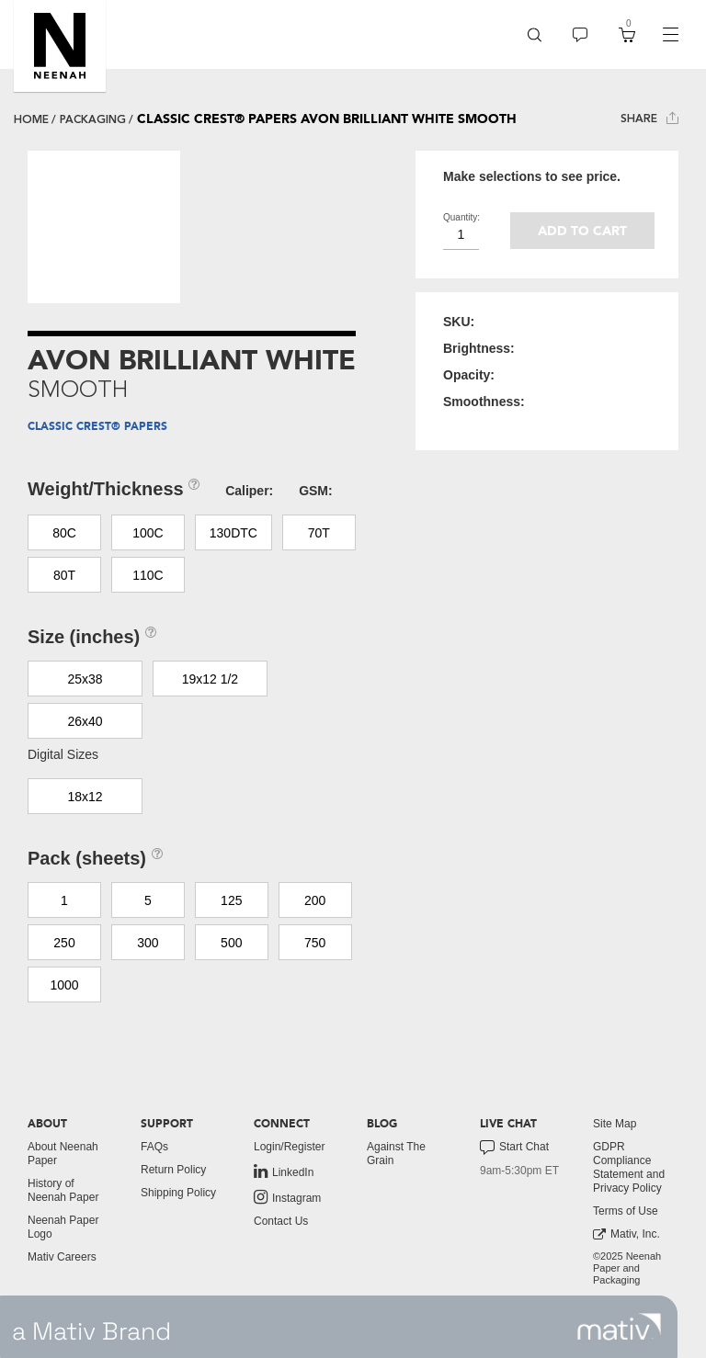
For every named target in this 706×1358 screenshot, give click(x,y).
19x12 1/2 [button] (210, 679)
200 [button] (314, 900)
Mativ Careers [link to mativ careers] (62, 1256)
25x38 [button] (84, 679)
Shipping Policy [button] (178, 1192)
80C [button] (64, 533)
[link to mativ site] (619, 1327)
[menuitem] (534, 34)
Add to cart (582, 231)
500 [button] (231, 942)
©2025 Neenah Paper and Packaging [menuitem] (627, 1267)
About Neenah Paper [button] (63, 1153)
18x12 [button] (84, 796)
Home (31, 119)
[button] (60, 46)
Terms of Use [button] (625, 1211)
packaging (93, 119)
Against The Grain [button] (396, 1153)
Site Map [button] (614, 1123)
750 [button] (314, 942)
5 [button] (148, 900)
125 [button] (231, 900)
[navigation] (670, 35)
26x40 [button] (84, 721)
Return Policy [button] (173, 1169)
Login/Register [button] (289, 1146)
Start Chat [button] (514, 1147)
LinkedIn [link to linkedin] (283, 1171)
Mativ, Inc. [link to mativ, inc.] (626, 1234)
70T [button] (319, 533)
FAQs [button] (154, 1146)
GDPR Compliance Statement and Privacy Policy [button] (629, 1167)
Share (649, 118)
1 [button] (64, 900)
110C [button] (147, 575)
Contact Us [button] (281, 1221)
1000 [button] (64, 985)
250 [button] (63, 942)
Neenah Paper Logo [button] (63, 1227)
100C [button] (147, 533)
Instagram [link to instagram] (287, 1197)
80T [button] (64, 575)
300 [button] (147, 942)
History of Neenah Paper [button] (63, 1190)
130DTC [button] (233, 533)
